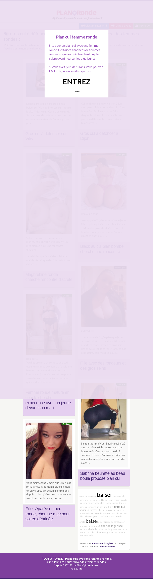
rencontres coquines (93, 459)
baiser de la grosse (111, 526)
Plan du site (76, 568)
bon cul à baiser (93, 532)
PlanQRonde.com (87, 565)
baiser (105, 494)
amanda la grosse (88, 496)
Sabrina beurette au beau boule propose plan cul (102, 476)
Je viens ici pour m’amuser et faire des (103, 455)
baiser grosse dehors (107, 522)
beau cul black (110, 513)
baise (91, 521)
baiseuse (105, 516)
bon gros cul (116, 506)
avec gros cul (108, 532)
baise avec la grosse (107, 529)
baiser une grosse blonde (114, 500)
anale (82, 522)
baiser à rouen (86, 503)
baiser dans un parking (95, 507)
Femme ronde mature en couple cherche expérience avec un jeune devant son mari (48, 400)
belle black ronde (103, 503)
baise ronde (96, 513)
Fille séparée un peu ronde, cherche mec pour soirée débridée (48, 513)
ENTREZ (76, 81)
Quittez (76, 92)
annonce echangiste (102, 543)
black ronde (116, 516)
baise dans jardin (107, 510)
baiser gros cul (93, 516)
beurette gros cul (93, 500)
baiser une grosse (89, 510)
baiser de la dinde (88, 529)
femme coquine (107, 546)
